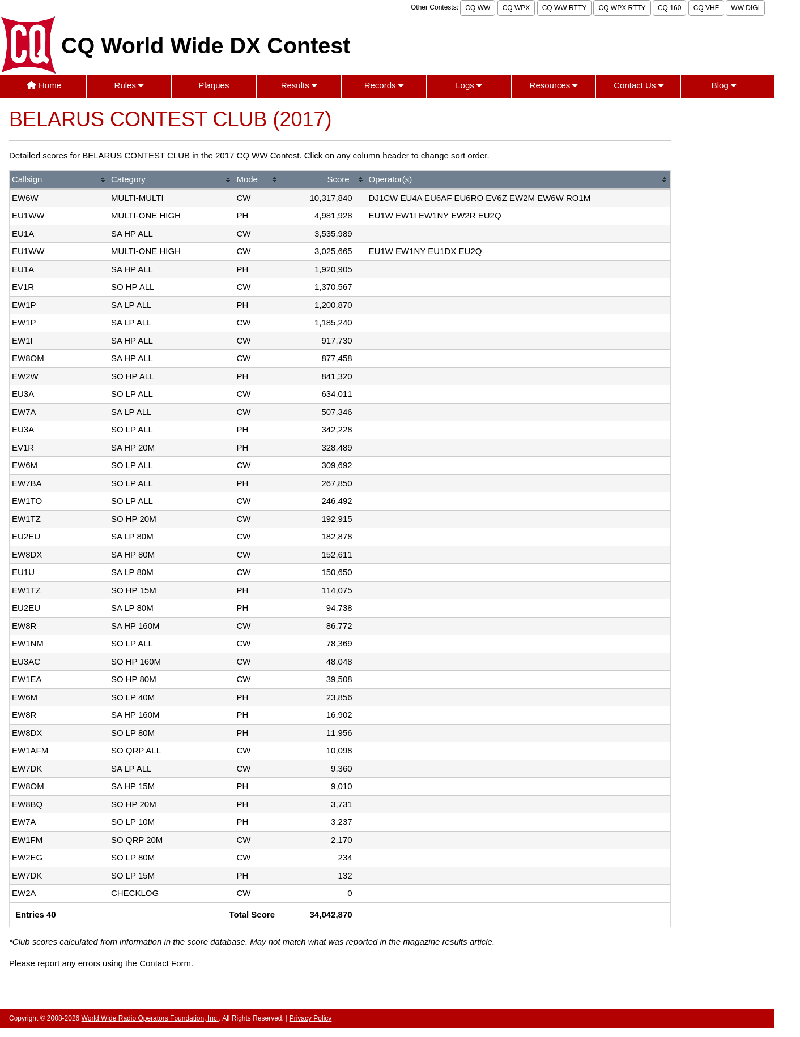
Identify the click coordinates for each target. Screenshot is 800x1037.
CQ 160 (669, 8)
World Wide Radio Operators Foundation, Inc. (150, 1018)
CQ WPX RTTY (621, 8)
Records (383, 85)
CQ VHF (706, 8)
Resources (554, 85)
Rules (129, 85)
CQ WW (477, 8)
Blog (724, 85)
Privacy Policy (311, 1018)
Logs (469, 85)
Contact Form (165, 963)
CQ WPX (516, 8)
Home (44, 85)
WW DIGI (745, 8)
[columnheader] (59, 180)
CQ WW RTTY (564, 8)
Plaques (213, 85)
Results (299, 85)
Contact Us (638, 85)
